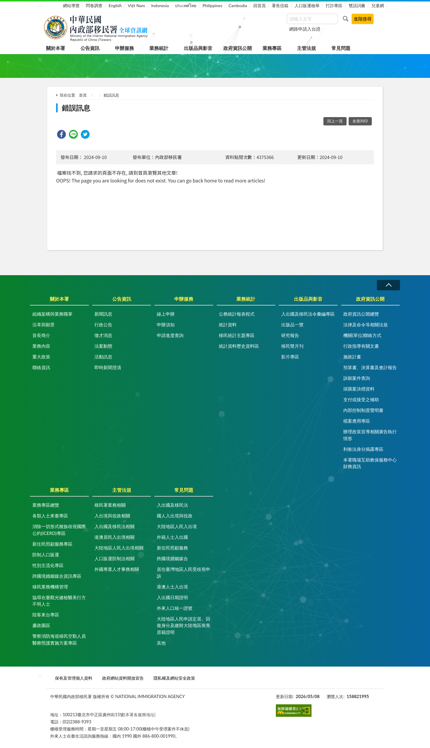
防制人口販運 (45, 554)
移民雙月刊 (292, 346)
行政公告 (103, 324)
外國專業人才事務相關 (116, 569)
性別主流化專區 (48, 565)
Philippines (212, 5)
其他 (161, 642)
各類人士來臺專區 (50, 515)
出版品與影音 (198, 48)
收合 (388, 285)
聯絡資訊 (41, 367)
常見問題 (340, 48)
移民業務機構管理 (50, 586)
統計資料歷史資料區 (239, 346)
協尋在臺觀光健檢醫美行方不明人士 (59, 601)
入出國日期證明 (172, 597)
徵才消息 (103, 335)
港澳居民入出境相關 (114, 537)
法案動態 (103, 346)
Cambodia (238, 5)
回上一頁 (335, 121)
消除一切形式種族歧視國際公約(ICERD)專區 (59, 530)
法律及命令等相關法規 (365, 324)
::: (40, 5)
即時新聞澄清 (107, 367)
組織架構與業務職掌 (52, 313)
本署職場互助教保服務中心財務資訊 (370, 463)
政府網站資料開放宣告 (123, 678)
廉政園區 (41, 625)
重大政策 (41, 356)
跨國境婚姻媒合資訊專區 (56, 576)
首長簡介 (41, 335)
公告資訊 (89, 48)
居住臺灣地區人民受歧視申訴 (183, 572)
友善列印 (360, 121)
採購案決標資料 (358, 388)
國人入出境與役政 (174, 515)
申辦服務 (124, 48)
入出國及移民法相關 (114, 526)
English (115, 5)
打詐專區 (334, 5)
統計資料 (228, 324)
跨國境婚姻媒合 (172, 558)
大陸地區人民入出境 (177, 526)
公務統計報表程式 (236, 313)
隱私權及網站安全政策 (174, 678)
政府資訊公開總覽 (361, 313)
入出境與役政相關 (112, 515)
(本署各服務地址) (140, 714)
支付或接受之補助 (361, 399)
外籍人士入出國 (172, 537)
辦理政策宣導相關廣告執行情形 (370, 435)
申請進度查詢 (170, 335)
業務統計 (158, 48)
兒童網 (377, 5)
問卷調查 (94, 5)
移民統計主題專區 (236, 335)
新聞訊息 (103, 313)
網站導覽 (71, 5)
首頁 (83, 95)
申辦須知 (166, 324)
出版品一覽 (292, 324)
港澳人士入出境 (172, 586)
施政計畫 (352, 356)
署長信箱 (280, 5)
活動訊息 (103, 356)
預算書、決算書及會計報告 (370, 367)
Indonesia (160, 5)
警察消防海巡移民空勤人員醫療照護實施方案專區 (59, 639)
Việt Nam (136, 5)
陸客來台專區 (45, 614)
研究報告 (290, 335)
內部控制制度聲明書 (363, 410)
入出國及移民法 (172, 505)
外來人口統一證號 (174, 608)
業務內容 (41, 346)
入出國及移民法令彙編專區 (308, 313)
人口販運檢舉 (307, 5)
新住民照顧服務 (172, 547)
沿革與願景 (43, 324)
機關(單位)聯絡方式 (362, 335)
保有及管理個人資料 (73, 678)
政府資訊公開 (237, 48)
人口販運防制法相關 (114, 558)
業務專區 (272, 48)
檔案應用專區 (356, 420)
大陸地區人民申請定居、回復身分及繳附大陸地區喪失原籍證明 (183, 625)
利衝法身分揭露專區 (363, 449)
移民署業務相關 (110, 505)
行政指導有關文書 (361, 346)
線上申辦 (166, 313)
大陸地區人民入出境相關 (118, 547)
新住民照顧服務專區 (52, 544)
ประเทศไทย (185, 5)
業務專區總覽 (45, 505)
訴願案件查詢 (356, 378)
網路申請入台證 (304, 29)
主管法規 (306, 48)
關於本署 (55, 48)
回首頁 (259, 5)
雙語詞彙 (357, 5)
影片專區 (290, 356)
